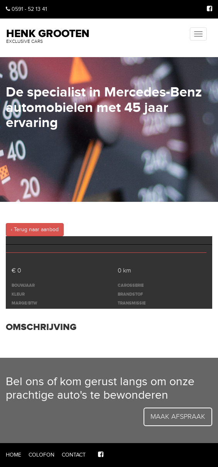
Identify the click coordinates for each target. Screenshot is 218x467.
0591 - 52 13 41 (26, 9)
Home (13, 455)
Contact (74, 455)
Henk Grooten (48, 35)
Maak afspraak (177, 416)
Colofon (41, 455)
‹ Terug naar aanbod (35, 229)
